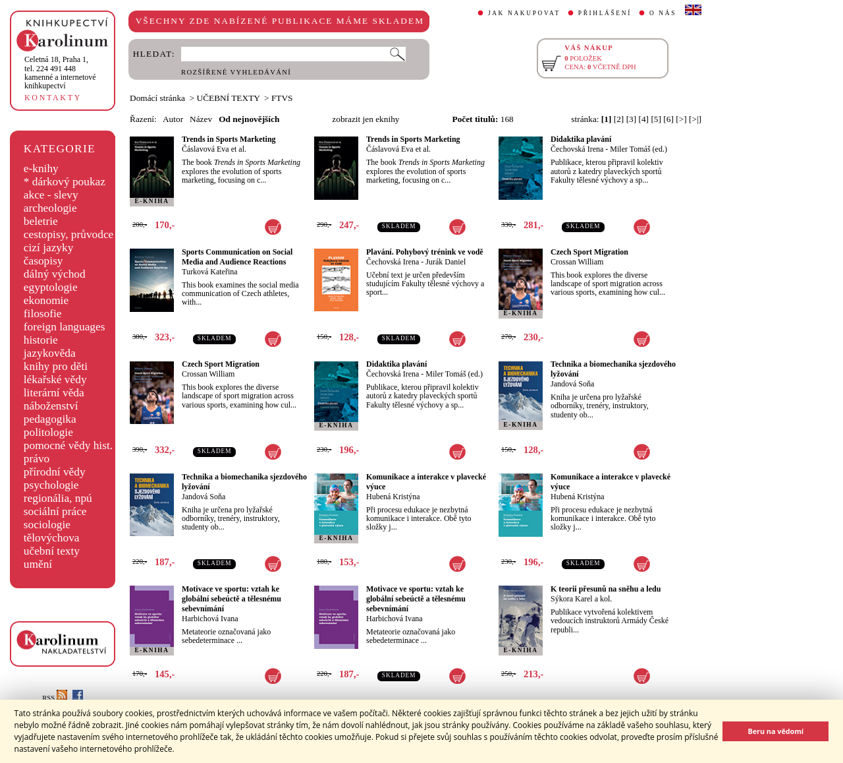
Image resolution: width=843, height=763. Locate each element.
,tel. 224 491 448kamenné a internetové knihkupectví (60, 72)
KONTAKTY (53, 97)
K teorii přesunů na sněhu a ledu (606, 589)
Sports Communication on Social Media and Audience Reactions (237, 256)
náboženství (51, 406)
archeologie (50, 208)
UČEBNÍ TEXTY (228, 98)
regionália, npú (58, 498)
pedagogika (50, 419)
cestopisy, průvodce (69, 234)
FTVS (282, 98)
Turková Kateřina (210, 271)
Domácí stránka (157, 98)
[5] (656, 119)
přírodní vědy (55, 472)
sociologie (47, 524)
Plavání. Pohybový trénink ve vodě (424, 252)
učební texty (52, 551)
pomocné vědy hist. (68, 445)
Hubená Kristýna (393, 496)
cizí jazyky (49, 247)
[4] (644, 119)
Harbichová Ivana (210, 618)
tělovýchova (52, 538)
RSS (54, 698)
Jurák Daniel (445, 261)
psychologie (51, 485)
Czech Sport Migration (589, 252)
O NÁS (662, 13)
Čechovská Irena (577, 149)
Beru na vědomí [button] (775, 731)
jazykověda (50, 353)
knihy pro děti (56, 366)
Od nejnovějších (249, 119)
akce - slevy (51, 195)
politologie (48, 432)
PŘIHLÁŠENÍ (605, 13)
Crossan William (577, 261)
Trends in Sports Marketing (229, 139)
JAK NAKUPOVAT (524, 13)
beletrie (41, 221)
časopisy (43, 261)
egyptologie (51, 287)
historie (41, 340)
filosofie (43, 313)
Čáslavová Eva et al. (214, 149)
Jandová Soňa (572, 383)
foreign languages (64, 326)
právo (36, 458)
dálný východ (55, 274)
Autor (173, 119)
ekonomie (46, 300)
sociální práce (55, 511)
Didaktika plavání (581, 139)
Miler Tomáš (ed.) (638, 149)
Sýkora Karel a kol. (581, 598)
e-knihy (41, 168)
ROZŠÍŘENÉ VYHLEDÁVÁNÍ (236, 72)
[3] (631, 119)
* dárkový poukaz (64, 181)
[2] (619, 119)
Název (201, 119)
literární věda (54, 392)
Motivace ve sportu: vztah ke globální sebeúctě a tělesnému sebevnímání (231, 598)
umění (38, 564)
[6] (668, 119)
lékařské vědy (55, 379)
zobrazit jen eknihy (365, 119)
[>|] (695, 119)
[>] (681, 119)
